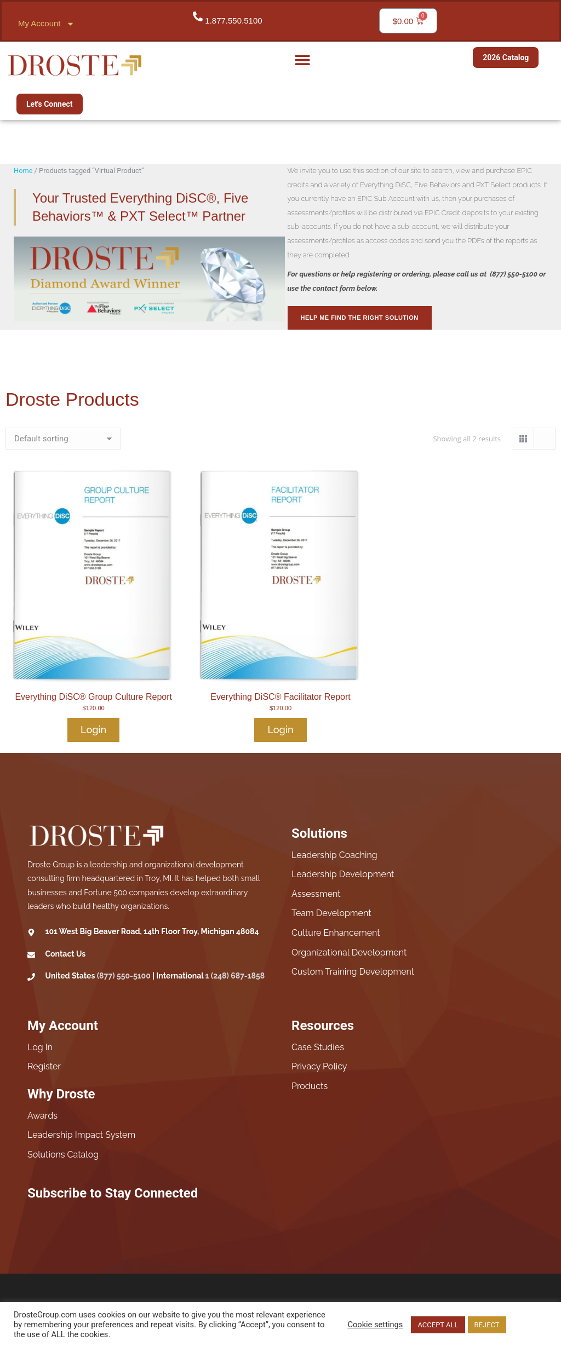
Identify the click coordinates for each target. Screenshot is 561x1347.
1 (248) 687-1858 (235, 975)
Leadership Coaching (334, 855)
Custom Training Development (352, 971)
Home (23, 170)
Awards (42, 1115)
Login (93, 729)
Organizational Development (349, 952)
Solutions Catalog (63, 1154)
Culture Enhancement (335, 933)
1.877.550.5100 (233, 20)
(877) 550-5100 (124, 975)
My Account (46, 23)
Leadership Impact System (81, 1135)
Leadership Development (342, 874)
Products (309, 1086)
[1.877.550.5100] (198, 16)
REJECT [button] (487, 1325)
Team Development (331, 913)
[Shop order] (63, 439)
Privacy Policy (319, 1066)
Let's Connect (49, 104)
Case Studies (317, 1047)
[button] (302, 59)
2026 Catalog (506, 57)
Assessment (316, 894)
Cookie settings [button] (375, 1324)
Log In (40, 1047)
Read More (528, 1324)
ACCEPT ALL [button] (437, 1325)
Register (44, 1066)
